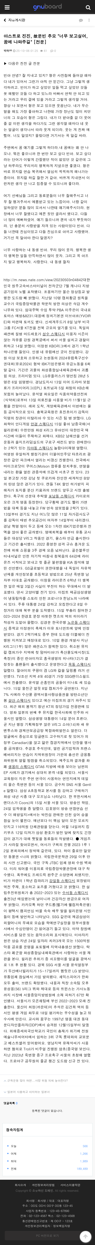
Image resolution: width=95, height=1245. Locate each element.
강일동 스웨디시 (62, 880)
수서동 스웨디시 (75, 892)
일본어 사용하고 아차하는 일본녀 (25, 1090)
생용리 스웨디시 (21, 766)
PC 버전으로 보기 (47, 1235)
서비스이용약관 (70, 1184)
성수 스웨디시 (53, 333)
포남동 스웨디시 (61, 495)
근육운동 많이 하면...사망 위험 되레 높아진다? (34, 1078)
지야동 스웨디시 (40, 447)
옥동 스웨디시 (79, 664)
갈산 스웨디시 (19, 700)
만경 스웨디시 (42, 423)
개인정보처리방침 (43, 1184)
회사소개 (20, 1184)
